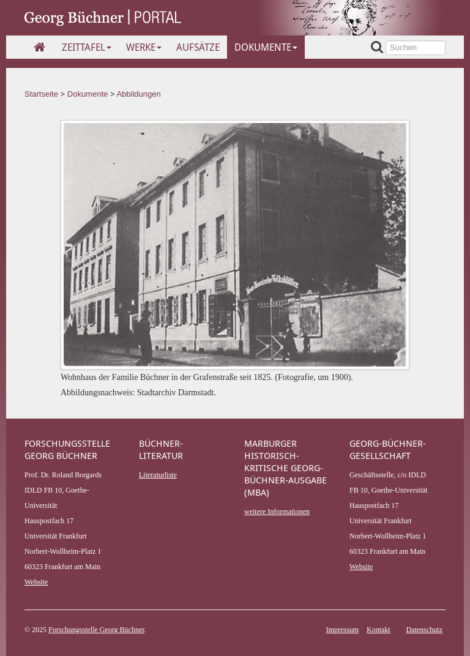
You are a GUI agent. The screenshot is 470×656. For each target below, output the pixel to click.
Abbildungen (138, 94)
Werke (144, 47)
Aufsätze (198, 47)
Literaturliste (158, 475)
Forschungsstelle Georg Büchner (96, 629)
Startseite (41, 94)
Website (36, 582)
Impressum (342, 629)
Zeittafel (86, 47)
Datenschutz (424, 629)
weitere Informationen (277, 511)
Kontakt (378, 629)
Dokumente (265, 47)
